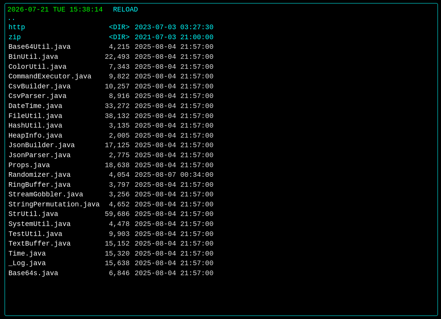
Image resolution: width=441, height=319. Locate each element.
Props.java (29, 165)
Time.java (27, 253)
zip (14, 37)
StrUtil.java (33, 214)
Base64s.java (33, 273)
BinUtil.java (33, 56)
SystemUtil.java (39, 224)
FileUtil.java (35, 116)
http (16, 27)
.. (11, 18)
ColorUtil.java (37, 66)
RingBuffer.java (39, 184)
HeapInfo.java (35, 135)
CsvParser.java (37, 96)
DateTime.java (35, 106)
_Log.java (27, 263)
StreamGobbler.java (45, 194)
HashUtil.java (35, 125)
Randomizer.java (39, 174)
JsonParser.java (39, 155)
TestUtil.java (35, 234)
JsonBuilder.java (41, 145)
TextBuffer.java (39, 243)
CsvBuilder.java (39, 86)
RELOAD (125, 9)
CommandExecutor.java (49, 76)
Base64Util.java (39, 47)
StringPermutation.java (54, 204)
